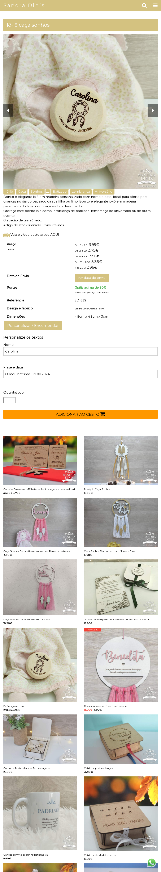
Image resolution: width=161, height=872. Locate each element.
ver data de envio (91, 278)
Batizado (60, 191)
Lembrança (81, 191)
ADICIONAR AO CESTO (80, 414)
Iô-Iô (9, 191)
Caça (22, 191)
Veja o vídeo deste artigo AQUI (31, 235)
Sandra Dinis (24, 5)
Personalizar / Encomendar (33, 325)
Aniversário (103, 191)
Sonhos (37, 191)
